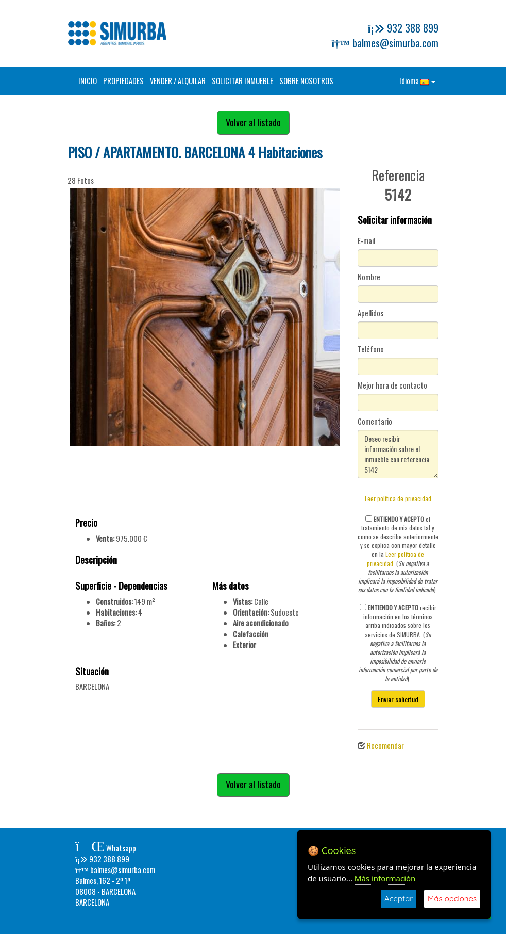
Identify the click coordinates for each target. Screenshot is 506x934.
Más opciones (452, 899)
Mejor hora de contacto (392, 385)
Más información (385, 878)
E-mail (366, 241)
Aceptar (398, 899)
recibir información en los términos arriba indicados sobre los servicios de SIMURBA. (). (398, 643)
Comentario (375, 421)
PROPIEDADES (123, 80)
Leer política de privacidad (398, 498)
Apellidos (370, 313)
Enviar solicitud (398, 699)
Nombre (369, 277)
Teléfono (371, 349)
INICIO (87, 80)
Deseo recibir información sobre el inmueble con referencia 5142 (398, 454)
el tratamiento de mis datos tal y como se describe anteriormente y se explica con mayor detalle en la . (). (398, 554)
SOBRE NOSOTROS (306, 80)
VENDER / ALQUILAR (178, 80)
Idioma (417, 80)
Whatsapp (105, 848)
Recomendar (385, 745)
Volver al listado (253, 122)
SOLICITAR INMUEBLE (242, 80)
